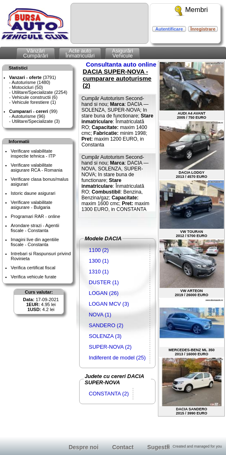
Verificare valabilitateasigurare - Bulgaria (31, 205)
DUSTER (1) (104, 282)
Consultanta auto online (121, 64)
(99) (33, 111)
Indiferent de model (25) (117, 357)
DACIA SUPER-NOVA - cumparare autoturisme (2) (116, 78)
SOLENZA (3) (105, 336)
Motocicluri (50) (27, 87)
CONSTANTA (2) (109, 393)
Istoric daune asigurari (33, 193)
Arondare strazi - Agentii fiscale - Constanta (35, 228)
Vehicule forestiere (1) (34, 102)
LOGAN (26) (103, 293)
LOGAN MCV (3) (109, 304)
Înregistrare (203, 28)
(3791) (32, 77)
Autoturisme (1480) (31, 82)
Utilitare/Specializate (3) (36, 121)
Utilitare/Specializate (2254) (40, 92)
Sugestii (158, 447)
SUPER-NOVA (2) (110, 347)
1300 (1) (98, 261)
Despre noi (83, 447)
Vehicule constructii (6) (35, 97)
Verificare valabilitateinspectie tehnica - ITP (33, 153)
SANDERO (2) (106, 325)
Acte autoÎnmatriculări (80, 53)
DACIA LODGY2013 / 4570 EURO (192, 150)
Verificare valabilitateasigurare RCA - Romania (36, 167)
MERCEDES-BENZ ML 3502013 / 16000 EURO (192, 327)
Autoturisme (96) (28, 116)
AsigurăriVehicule (122, 53)
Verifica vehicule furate (33, 276)
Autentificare (169, 28)
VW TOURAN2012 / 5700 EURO (192, 209)
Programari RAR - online (35, 216)
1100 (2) (98, 250)
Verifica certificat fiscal (33, 267)
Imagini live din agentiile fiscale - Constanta (35, 242)
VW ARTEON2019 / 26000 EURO (192, 268)
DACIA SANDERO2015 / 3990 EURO (192, 386)
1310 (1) (98, 271)
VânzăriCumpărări (35, 53)
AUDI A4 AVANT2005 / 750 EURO (192, 91)
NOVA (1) (100, 314)
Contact (123, 447)
